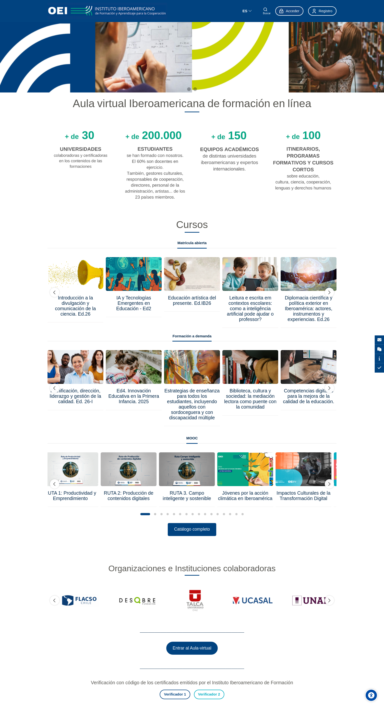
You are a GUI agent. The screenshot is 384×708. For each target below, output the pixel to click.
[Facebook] (94, 697)
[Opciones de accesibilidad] (371, 695)
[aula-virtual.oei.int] (107, 11)
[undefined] (54, 292)
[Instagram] (103, 697)
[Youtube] (112, 697)
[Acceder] (289, 11)
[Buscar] (267, 11)
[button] (145, 514)
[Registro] (322, 11)
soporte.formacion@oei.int (118, 687)
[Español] (247, 11)
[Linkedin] (121, 697)
